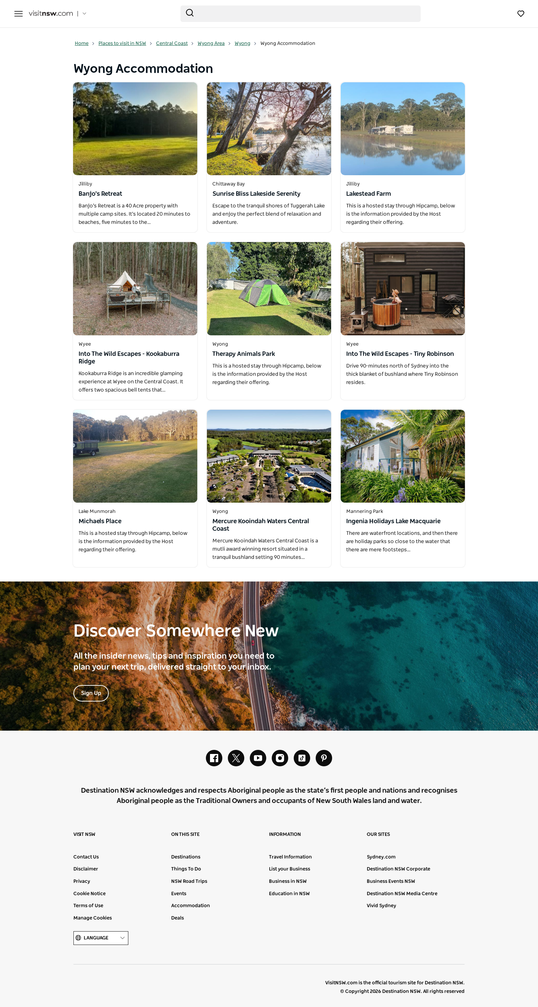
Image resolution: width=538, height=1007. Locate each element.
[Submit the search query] (190, 12)
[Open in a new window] (135, 128)
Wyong (246, 43)
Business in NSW (288, 881)
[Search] (300, 13)
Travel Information (290, 857)
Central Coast (175, 43)
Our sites (378, 834)
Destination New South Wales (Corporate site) (123, 987)
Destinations (185, 857)
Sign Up (91, 693)
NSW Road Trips (189, 881)
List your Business (289, 869)
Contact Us (86, 857)
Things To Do (186, 869)
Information (285, 834)
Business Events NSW (391, 881)
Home (85, 43)
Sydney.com (381, 857)
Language (100, 938)
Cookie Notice (89, 893)
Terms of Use (88, 905)
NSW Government (89, 987)
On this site (185, 834)
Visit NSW (84, 834)
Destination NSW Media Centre (402, 893)
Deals (177, 918)
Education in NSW (289, 893)
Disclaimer (85, 869)
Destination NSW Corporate (398, 869)
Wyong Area (214, 43)
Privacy (81, 881)
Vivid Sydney (381, 905)
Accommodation (190, 905)
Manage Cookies (92, 918)
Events (178, 893)
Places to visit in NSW (125, 43)
